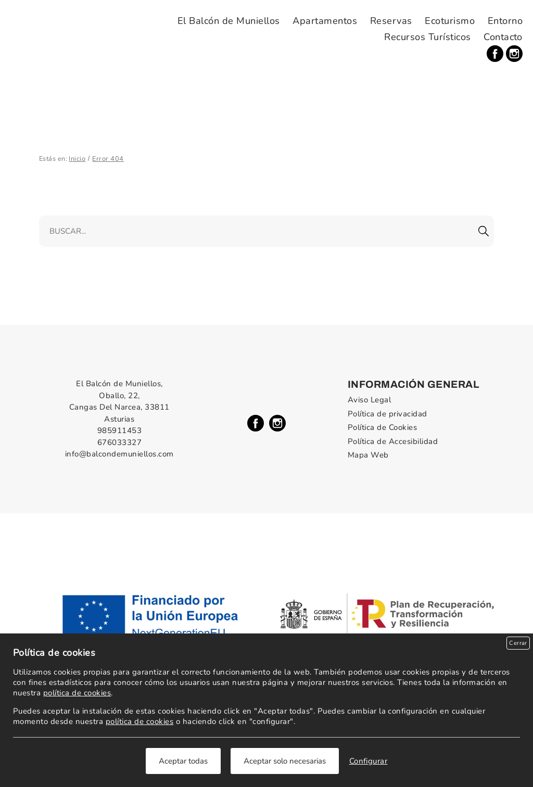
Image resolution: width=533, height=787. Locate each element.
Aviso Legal (369, 400)
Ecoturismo (450, 21)
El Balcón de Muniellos (228, 21)
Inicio (77, 158)
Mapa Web (368, 455)
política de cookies (77, 693)
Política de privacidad (387, 414)
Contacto (503, 37)
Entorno (505, 21)
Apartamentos (325, 21)
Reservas (391, 21)
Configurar (368, 761)
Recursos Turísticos (427, 37)
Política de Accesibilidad (393, 441)
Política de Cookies (382, 427)
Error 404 (107, 158)
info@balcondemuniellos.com (119, 454)
